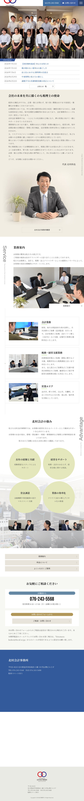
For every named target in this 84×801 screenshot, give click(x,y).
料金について (42, 562)
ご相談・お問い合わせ (42, 621)
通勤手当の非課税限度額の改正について (38, 81)
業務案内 (66, 306)
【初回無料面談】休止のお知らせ (35, 64)
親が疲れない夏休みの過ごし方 (34, 68)
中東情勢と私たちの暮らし (32, 76)
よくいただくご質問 (42, 568)
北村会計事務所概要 (42, 230)
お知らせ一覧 (42, 86)
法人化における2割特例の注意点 (35, 72)
